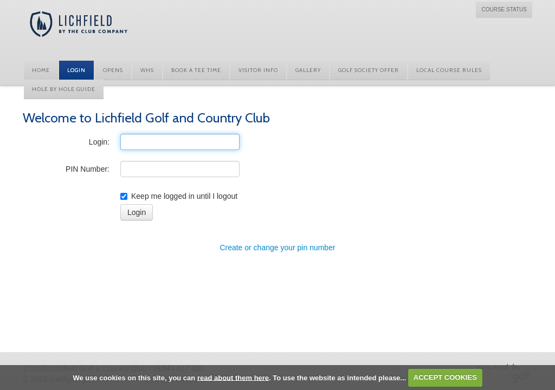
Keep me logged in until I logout (178, 196)
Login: (99, 142)
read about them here (233, 377)
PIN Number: (87, 169)
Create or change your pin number (277, 247)
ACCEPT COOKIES (445, 377)
